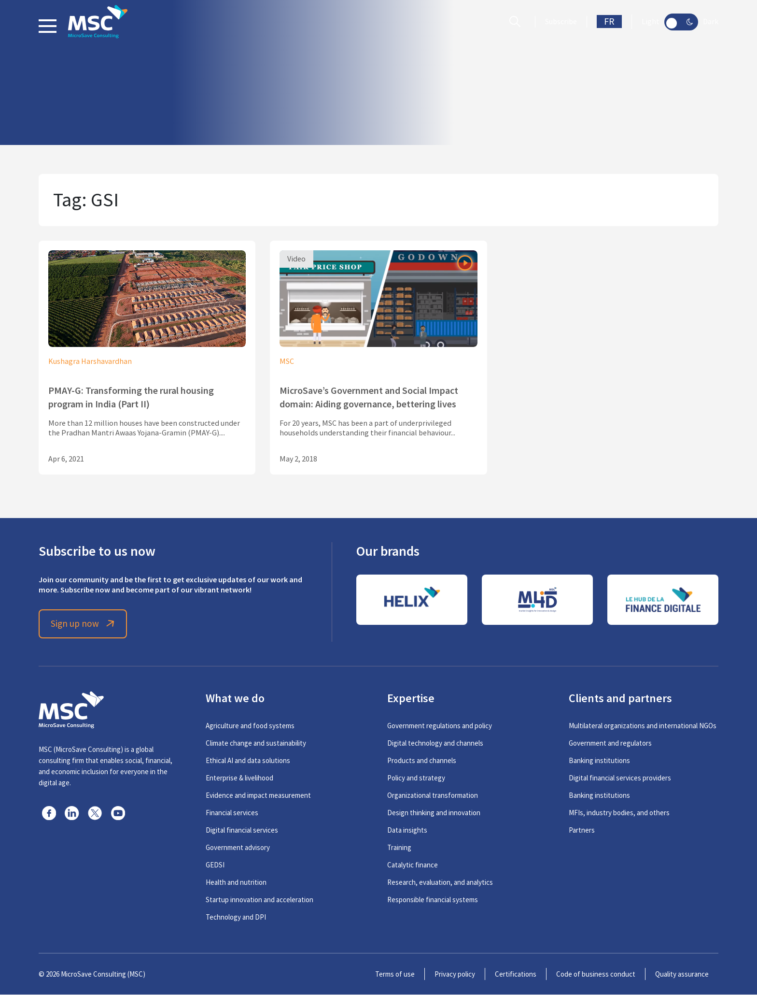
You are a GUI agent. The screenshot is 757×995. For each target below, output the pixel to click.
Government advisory (238, 847)
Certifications (515, 974)
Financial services (232, 813)
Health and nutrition (236, 882)
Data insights (407, 830)
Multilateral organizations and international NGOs (642, 726)
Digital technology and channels (435, 743)
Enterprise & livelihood (239, 778)
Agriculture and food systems (250, 726)
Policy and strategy (416, 778)
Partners (582, 830)
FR (609, 21)
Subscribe (561, 22)
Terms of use (395, 974)
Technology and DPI (236, 917)
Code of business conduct (595, 974)
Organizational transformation (432, 795)
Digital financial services (242, 830)
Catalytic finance (412, 865)
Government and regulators (610, 743)
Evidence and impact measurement (258, 795)
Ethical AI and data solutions (248, 760)
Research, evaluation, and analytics (440, 882)
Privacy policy (455, 974)
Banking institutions (599, 760)
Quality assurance (682, 974)
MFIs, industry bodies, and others (619, 813)
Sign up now (84, 624)
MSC (287, 361)
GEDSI (215, 865)
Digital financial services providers (620, 778)
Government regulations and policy (439, 726)
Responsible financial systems (432, 900)
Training (399, 847)
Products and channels (421, 760)
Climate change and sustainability (256, 743)
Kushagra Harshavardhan (90, 361)
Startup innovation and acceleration (259, 900)
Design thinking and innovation (433, 813)
